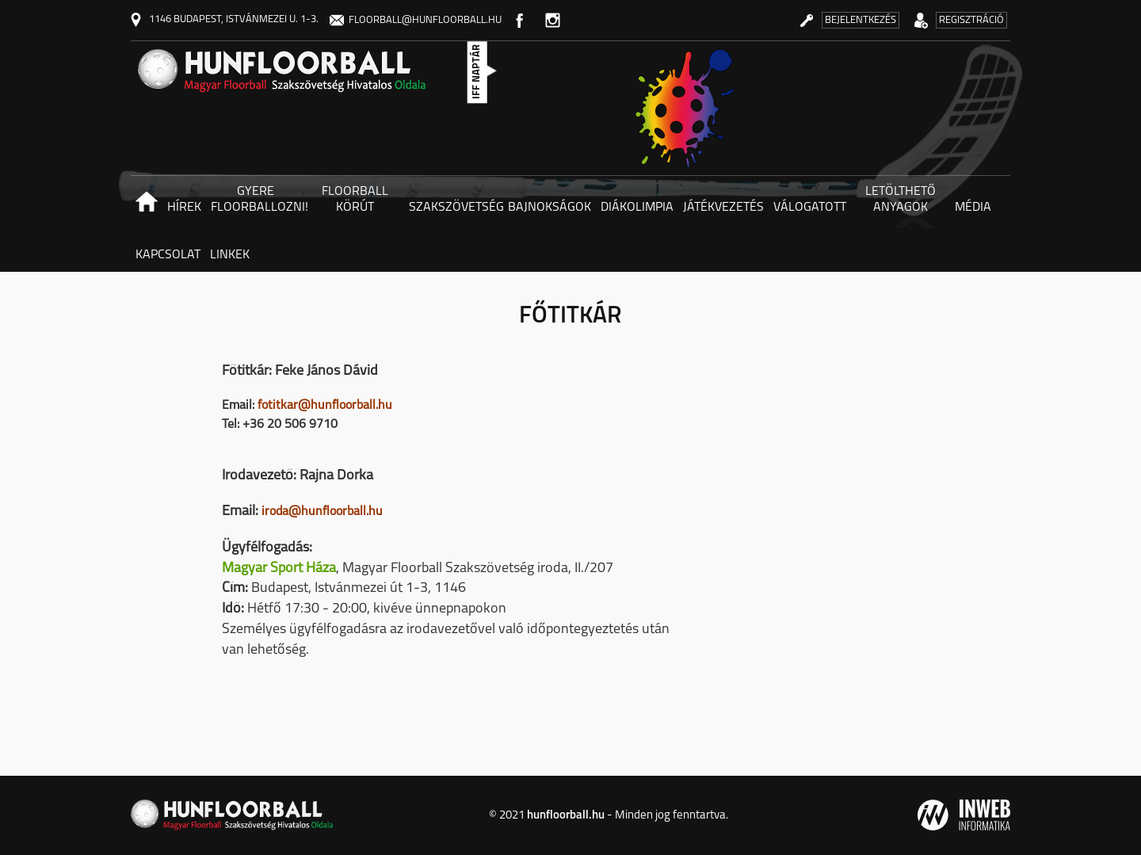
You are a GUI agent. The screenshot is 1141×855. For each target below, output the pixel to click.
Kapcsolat (167, 255)
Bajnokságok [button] (549, 207)
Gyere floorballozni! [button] (258, 199)
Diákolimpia (637, 207)
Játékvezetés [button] (723, 207)
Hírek (184, 207)
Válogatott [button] (809, 207)
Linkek (230, 255)
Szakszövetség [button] (456, 207)
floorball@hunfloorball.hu (416, 20)
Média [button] (973, 207)
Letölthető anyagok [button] (900, 199)
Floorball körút (355, 199)
